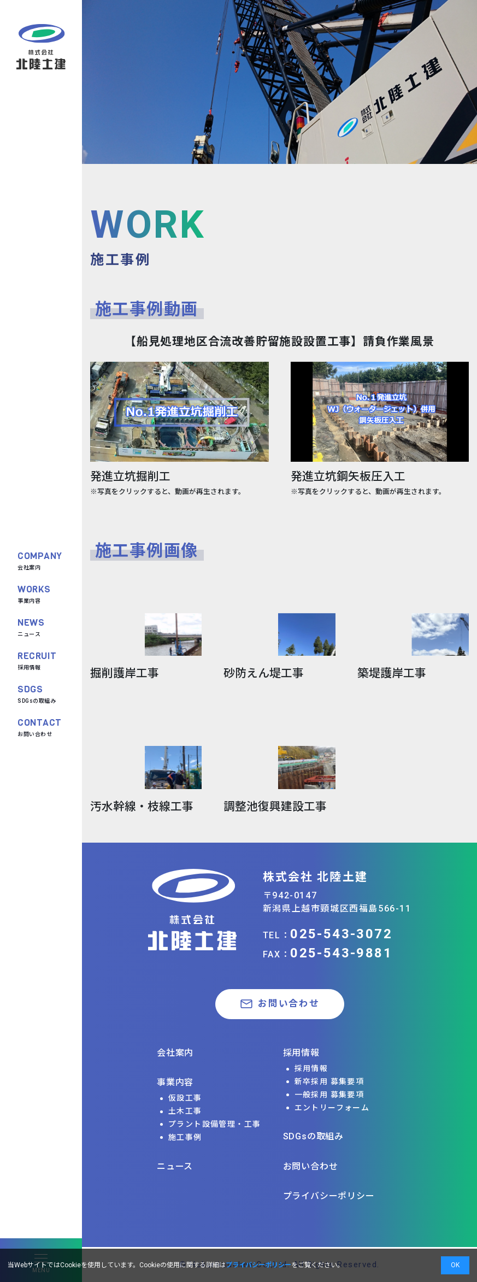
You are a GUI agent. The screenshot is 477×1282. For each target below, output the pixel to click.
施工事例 (185, 1137)
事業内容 (34, 593)
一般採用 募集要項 (329, 1094)
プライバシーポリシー (329, 1196)
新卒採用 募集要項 (329, 1081)
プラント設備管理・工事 (214, 1124)
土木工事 (185, 1111)
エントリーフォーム (332, 1107)
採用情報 (37, 660)
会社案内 (39, 560)
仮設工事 (185, 1097)
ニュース (30, 626)
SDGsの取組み (36, 693)
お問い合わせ (39, 726)
